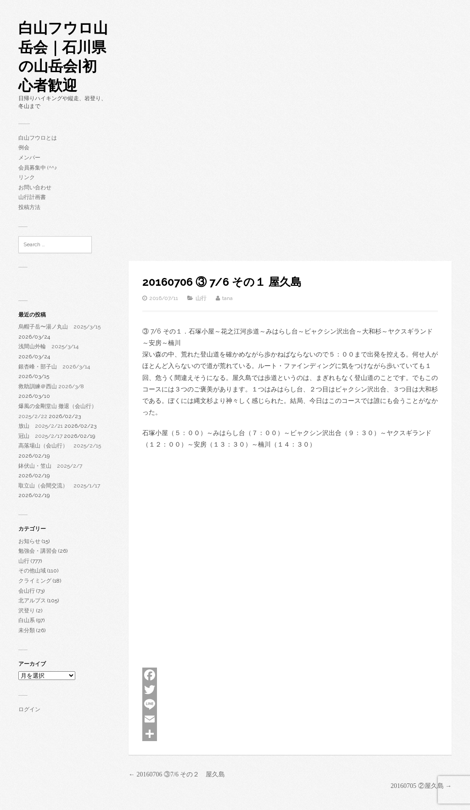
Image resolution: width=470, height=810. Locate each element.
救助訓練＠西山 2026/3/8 (51, 386)
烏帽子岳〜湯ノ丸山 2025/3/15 (59, 326)
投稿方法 (29, 207)
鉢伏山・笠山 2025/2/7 (50, 466)
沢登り (26, 610)
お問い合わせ (34, 187)
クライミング (34, 581)
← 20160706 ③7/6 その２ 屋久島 (177, 774)
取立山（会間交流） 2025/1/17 (59, 485)
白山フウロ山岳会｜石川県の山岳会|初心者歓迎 (63, 56)
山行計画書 (32, 197)
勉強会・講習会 (37, 551)
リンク (26, 177)
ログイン (29, 709)
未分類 (26, 630)
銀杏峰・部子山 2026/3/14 (54, 366)
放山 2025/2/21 (40, 426)
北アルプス (32, 600)
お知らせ (29, 541)
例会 (23, 147)
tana (227, 298)
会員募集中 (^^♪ (37, 167)
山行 (23, 561)
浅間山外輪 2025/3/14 (48, 346)
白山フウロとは (37, 138)
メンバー (29, 157)
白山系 (26, 620)
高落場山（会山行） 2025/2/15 (59, 445)
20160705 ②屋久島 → (421, 785)
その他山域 (32, 570)
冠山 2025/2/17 (40, 436)
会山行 (26, 591)
